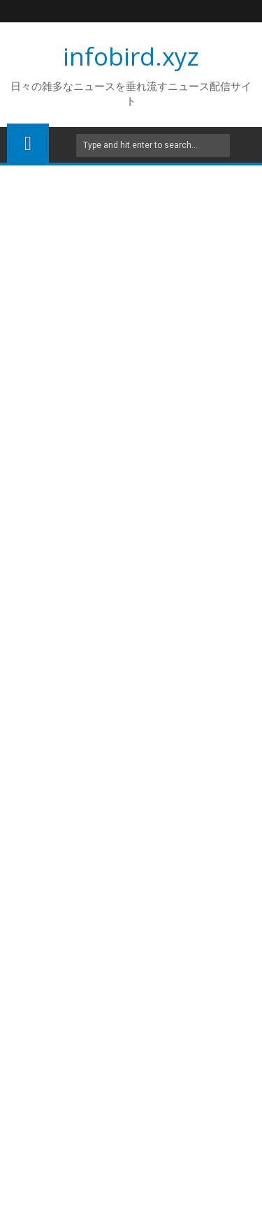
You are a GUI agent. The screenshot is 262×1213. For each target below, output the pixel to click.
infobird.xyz (131, 56)
